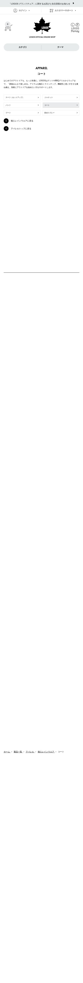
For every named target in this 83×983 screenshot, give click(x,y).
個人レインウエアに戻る (18, 120)
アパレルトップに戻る (17, 128)
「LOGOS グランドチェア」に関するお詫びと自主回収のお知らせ (41, 3)
